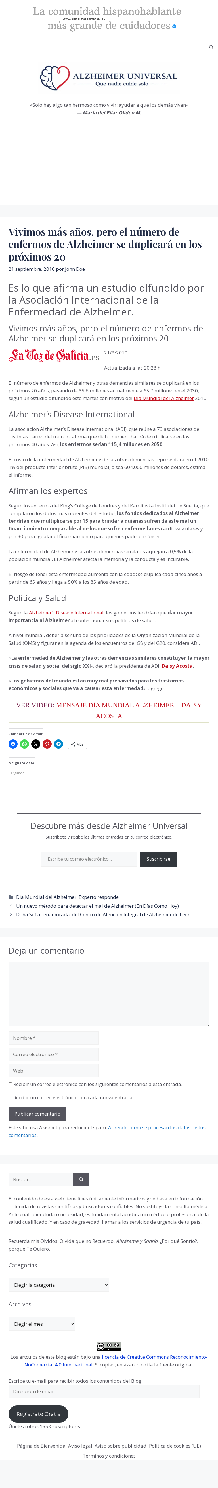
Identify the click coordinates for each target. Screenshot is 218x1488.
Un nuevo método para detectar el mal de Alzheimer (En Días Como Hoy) (97, 906)
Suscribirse (158, 859)
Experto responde (99, 897)
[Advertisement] (109, 165)
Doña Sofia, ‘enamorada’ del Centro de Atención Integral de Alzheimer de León (103, 914)
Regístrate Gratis (38, 1414)
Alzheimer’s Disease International (66, 612)
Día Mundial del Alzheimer (164, 398)
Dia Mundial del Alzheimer (46, 897)
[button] (211, 47)
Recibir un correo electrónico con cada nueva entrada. (73, 1097)
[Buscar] (81, 1179)
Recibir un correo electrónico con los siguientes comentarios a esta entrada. (97, 1084)
